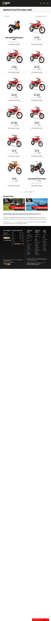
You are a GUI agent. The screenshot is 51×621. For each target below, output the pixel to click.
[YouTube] (23, 244)
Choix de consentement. (35, 264)
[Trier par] (41, 16)
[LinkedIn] (19, 244)
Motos (28, 242)
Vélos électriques (29, 251)
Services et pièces (45, 246)
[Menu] (47, 3)
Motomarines (29, 244)
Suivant (32, 192)
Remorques (29, 249)
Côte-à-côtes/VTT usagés (36, 240)
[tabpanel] (18, 237)
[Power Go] (14, 264)
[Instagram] (17, 244)
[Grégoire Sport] (6, 3)
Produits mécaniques (29, 248)
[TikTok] (21, 244)
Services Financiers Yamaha (44, 241)
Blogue (44, 236)
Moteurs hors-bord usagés (37, 250)
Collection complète (28, 254)
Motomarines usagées (37, 248)
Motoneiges (29, 245)
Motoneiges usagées (37, 245)
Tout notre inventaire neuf (29, 235)
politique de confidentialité (31, 263)
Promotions (45, 244)
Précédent (19, 192)
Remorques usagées (37, 252)
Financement (37, 254)
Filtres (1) (6, 16)
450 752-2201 (7, 240)
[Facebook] (15, 244)
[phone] (41, 3)
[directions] (44, 3)
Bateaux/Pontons (30, 236)
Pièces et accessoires (45, 250)
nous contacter (13, 221)
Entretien (44, 248)
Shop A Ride (11, 262)
